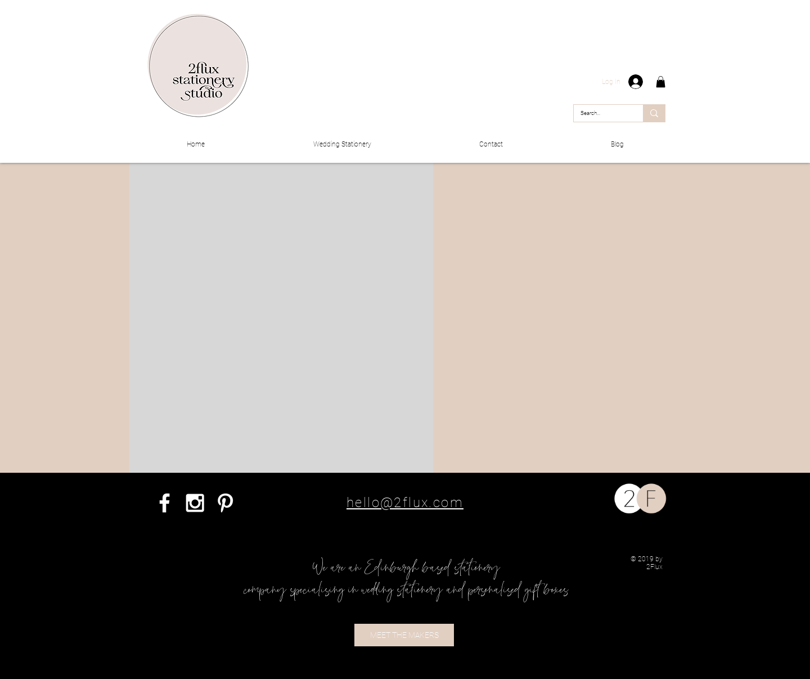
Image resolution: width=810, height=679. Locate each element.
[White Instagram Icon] (195, 503)
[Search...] (599, 113)
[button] (660, 81)
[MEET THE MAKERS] (404, 635)
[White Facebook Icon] (164, 503)
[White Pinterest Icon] (225, 503)
